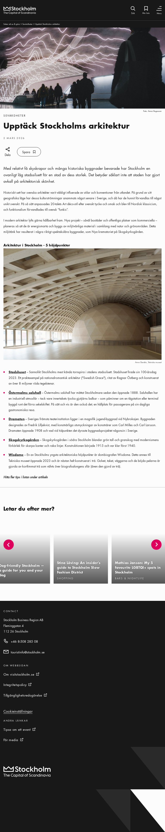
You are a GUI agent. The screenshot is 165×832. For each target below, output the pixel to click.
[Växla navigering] (159, 8)
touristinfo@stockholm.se (28, 652)
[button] (156, 544)
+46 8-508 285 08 (24, 641)
